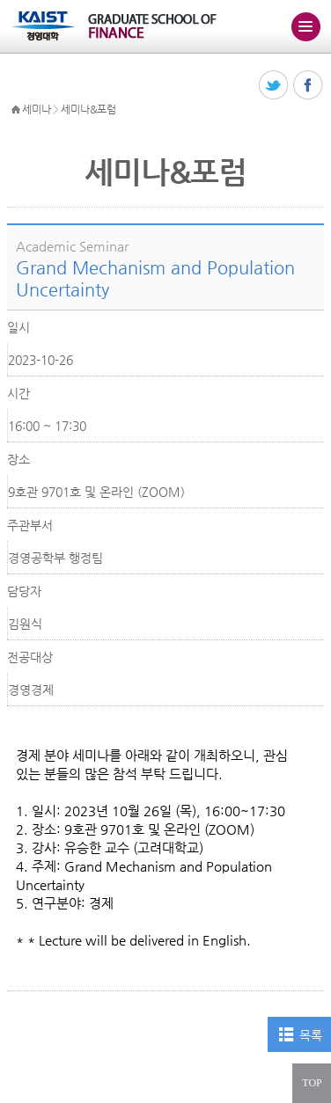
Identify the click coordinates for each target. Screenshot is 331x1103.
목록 (310, 1035)
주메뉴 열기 (305, 26)
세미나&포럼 (88, 109)
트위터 (274, 85)
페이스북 (308, 85)
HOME (15, 110)
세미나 (36, 109)
